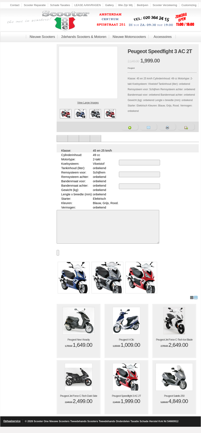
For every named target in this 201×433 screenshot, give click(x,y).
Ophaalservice (11, 427)
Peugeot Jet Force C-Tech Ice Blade (174, 345)
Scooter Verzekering (165, 5)
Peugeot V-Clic (126, 345)
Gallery (109, 5)
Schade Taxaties (60, 5)
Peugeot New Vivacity (78, 345)
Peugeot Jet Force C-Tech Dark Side (78, 402)
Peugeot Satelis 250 (174, 402)
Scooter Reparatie (35, 5)
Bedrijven (142, 5)
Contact (14, 5)
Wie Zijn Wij (125, 5)
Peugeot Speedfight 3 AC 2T (126, 402)
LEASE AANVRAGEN (87, 5)
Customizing (188, 5)
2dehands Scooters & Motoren (83, 37)
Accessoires (163, 37)
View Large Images (88, 102)
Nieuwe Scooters (42, 37)
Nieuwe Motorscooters (129, 37)
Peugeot (131, 68)
